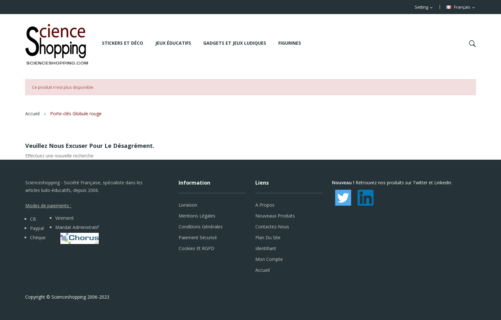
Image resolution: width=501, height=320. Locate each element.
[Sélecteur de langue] (461, 7)
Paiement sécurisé (198, 237)
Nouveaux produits (275, 216)
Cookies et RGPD (196, 248)
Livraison (188, 205)
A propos (264, 205)
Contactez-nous (272, 227)
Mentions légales (197, 216)
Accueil (262, 270)
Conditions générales (201, 227)
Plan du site (268, 237)
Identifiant (265, 248)
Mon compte (269, 259)
